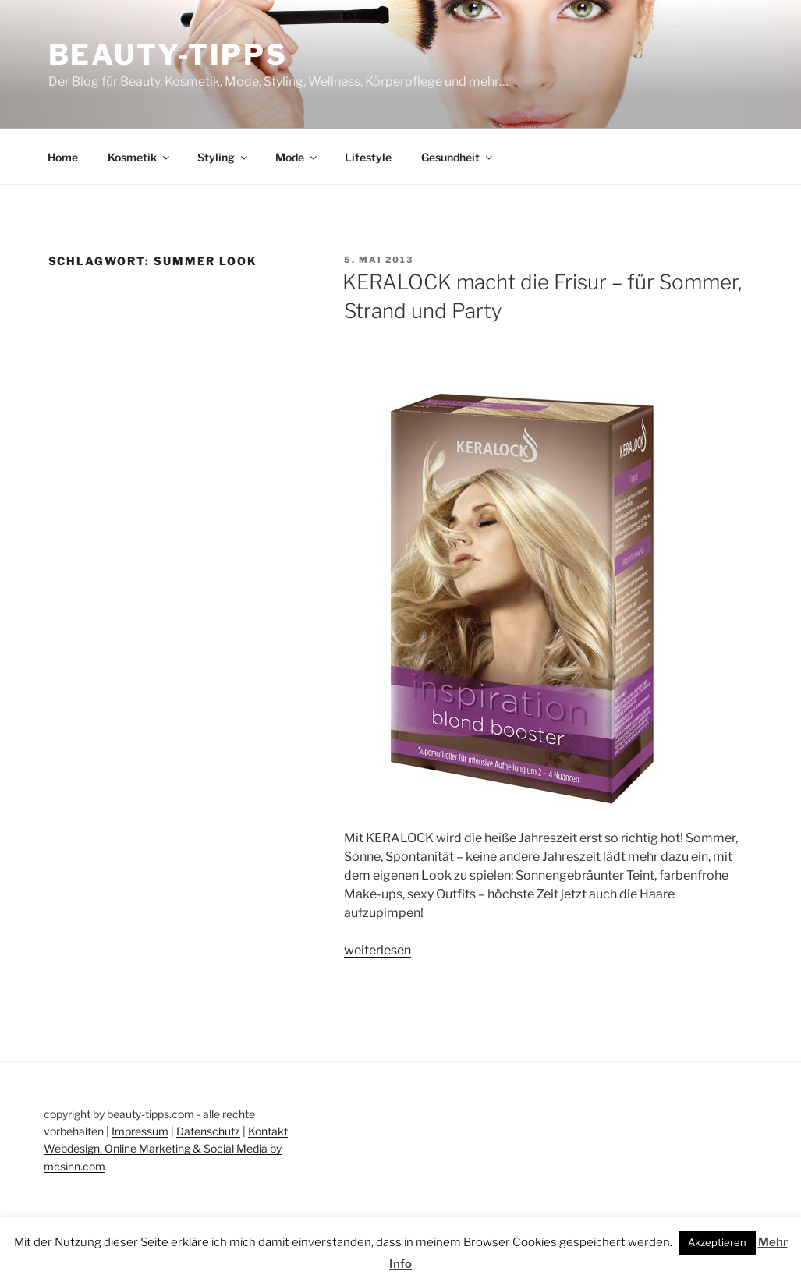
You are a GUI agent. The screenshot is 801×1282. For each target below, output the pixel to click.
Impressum (140, 1131)
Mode (297, 157)
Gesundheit (457, 157)
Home (63, 157)
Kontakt (268, 1131)
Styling (223, 157)
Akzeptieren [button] (717, 1242)
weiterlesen (377, 950)
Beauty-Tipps (168, 54)
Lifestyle (368, 157)
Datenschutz (208, 1131)
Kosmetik (140, 157)
